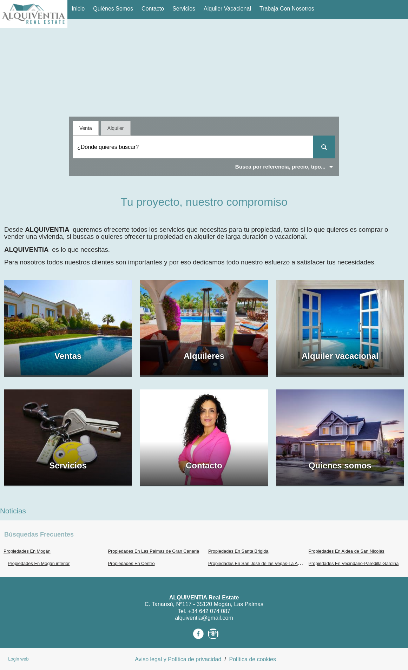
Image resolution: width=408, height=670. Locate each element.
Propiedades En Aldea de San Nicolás (346, 551)
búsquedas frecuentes (39, 534)
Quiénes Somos (113, 9)
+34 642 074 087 (209, 611)
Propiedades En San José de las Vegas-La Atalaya (259, 563)
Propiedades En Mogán (27, 551)
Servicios (183, 9)
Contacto (153, 9)
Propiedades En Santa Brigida (238, 551)
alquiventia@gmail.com (204, 618)
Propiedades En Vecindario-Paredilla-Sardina (354, 563)
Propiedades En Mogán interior (39, 563)
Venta (85, 128)
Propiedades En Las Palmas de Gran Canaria (153, 551)
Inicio (78, 9)
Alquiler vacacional (227, 9)
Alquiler (115, 128)
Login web (18, 659)
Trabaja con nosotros (286, 9)
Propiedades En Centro (131, 563)
